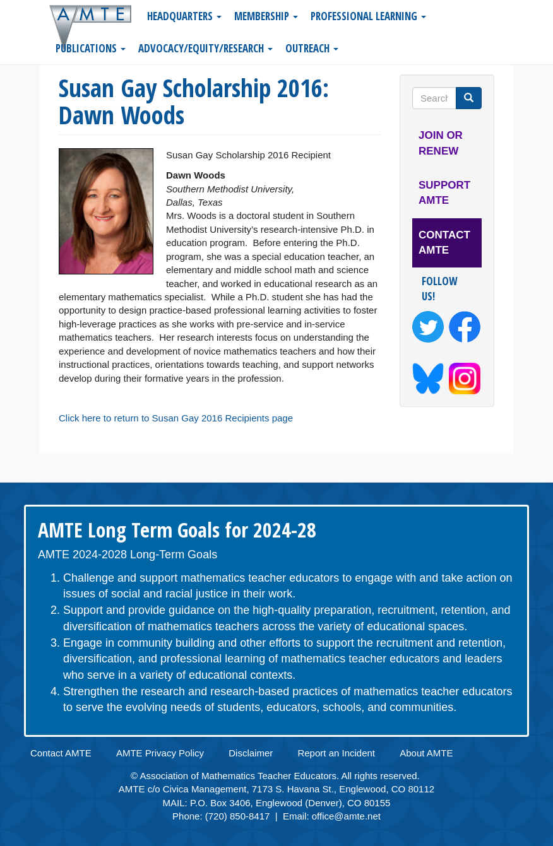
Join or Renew (441, 142)
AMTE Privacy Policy (160, 753)
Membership (266, 16)
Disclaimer (251, 753)
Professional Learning (368, 16)
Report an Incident (336, 753)
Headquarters (184, 16)
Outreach (311, 48)
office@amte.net (346, 816)
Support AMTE (444, 192)
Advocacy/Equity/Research (205, 48)
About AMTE (426, 753)
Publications (91, 48)
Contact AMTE (444, 242)
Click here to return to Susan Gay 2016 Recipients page (176, 418)
